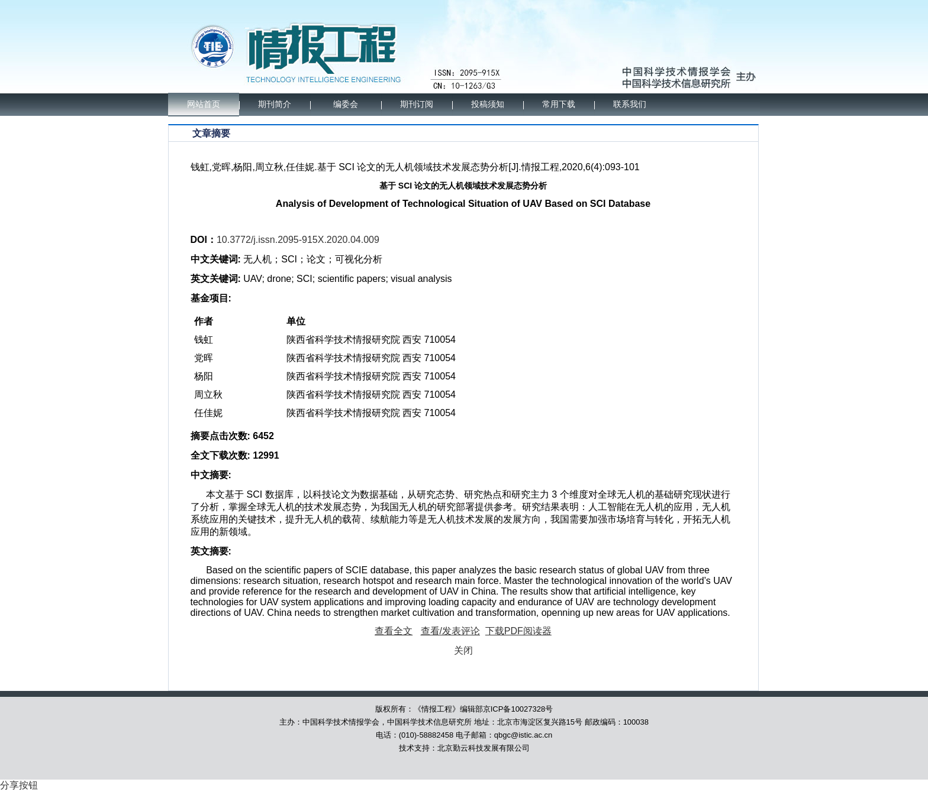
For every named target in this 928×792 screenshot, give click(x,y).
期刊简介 (274, 104)
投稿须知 (487, 104)
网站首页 (203, 104)
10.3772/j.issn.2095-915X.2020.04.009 (298, 240)
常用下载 (558, 104)
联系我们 (629, 104)
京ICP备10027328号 (518, 709)
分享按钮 (19, 785)
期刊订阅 (416, 104)
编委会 (345, 104)
